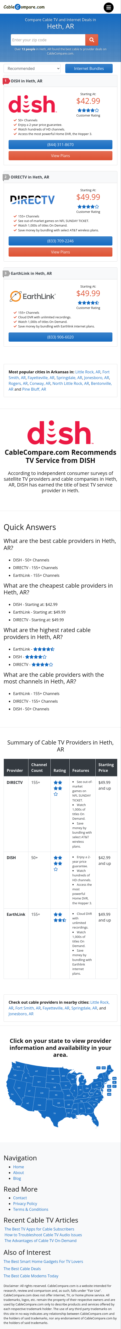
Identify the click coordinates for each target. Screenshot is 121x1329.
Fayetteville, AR (41, 377)
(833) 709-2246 (60, 241)
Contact (20, 1197)
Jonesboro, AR (96, 377)
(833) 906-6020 (60, 337)
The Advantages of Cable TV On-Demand (41, 1240)
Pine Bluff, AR (34, 389)
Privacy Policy (25, 1203)
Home (18, 1166)
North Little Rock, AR (70, 383)
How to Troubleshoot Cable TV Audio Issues (43, 1234)
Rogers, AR (18, 383)
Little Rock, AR (87, 372)
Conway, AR (40, 383)
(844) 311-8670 (60, 144)
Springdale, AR (69, 377)
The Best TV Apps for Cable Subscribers (39, 1229)
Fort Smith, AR (28, 1008)
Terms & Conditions (30, 1209)
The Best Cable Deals (22, 1268)
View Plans (60, 155)
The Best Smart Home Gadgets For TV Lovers (43, 1261)
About (18, 1172)
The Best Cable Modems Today (31, 1276)
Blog (17, 1178)
